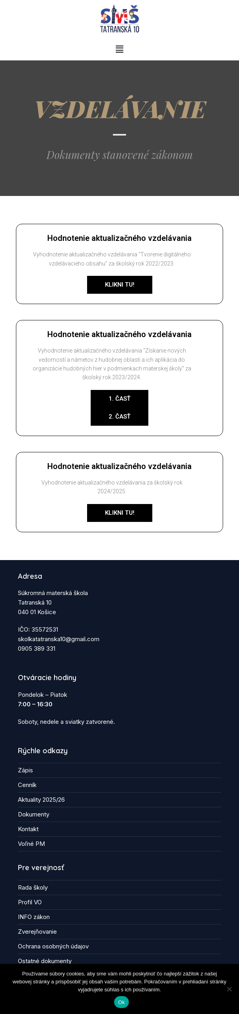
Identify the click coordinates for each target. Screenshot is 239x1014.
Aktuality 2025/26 (41, 799)
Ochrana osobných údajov (53, 946)
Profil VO (30, 902)
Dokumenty (33, 814)
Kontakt (28, 829)
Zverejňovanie (37, 931)
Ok (121, 1002)
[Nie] (229, 989)
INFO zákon (34, 917)
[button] (119, 49)
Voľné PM (31, 843)
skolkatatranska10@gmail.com (58, 639)
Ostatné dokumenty (45, 961)
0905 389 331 (36, 648)
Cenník (27, 785)
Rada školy (33, 887)
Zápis (25, 770)
